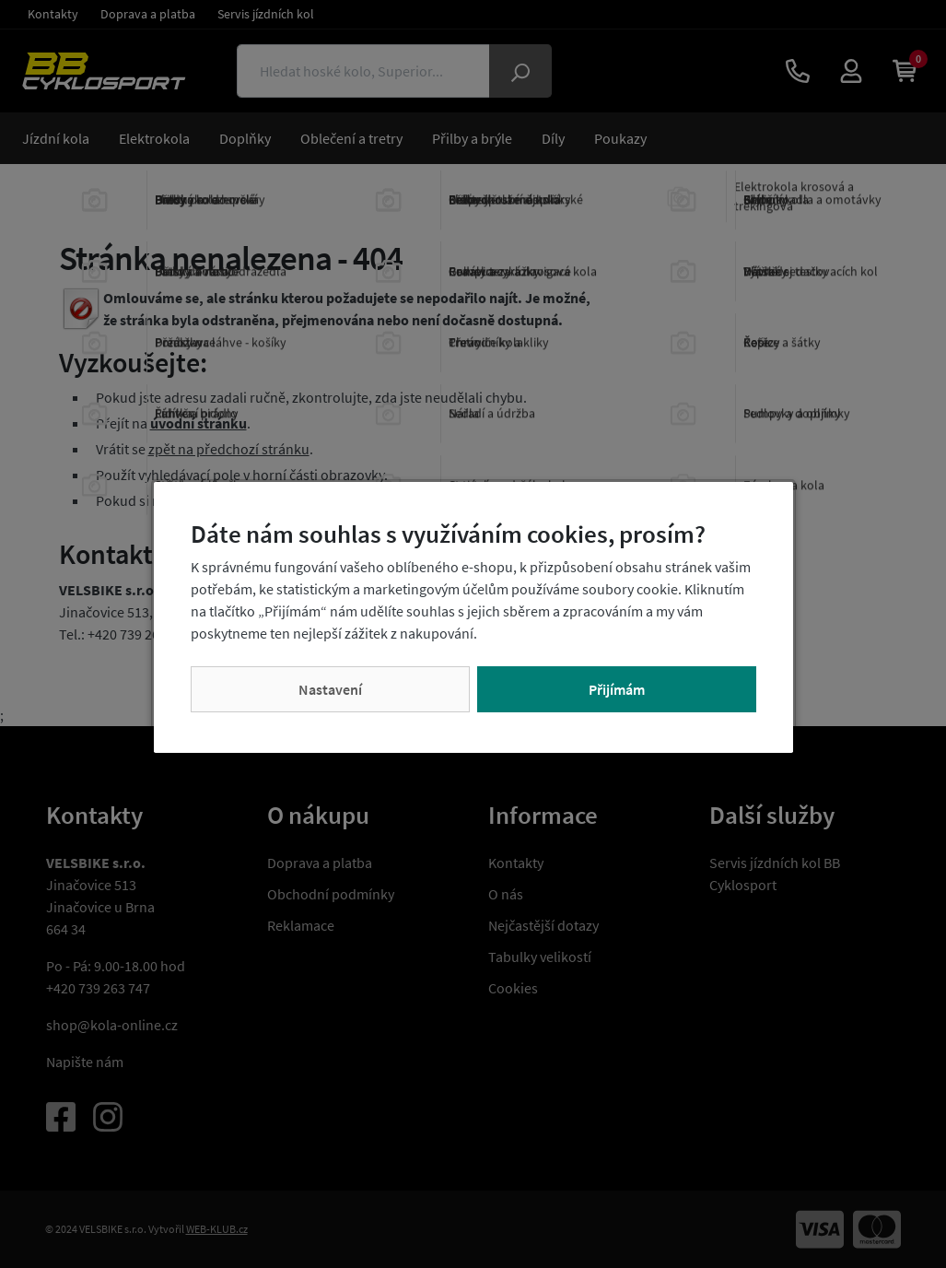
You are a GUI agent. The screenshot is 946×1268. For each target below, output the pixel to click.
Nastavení (330, 689)
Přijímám (617, 689)
